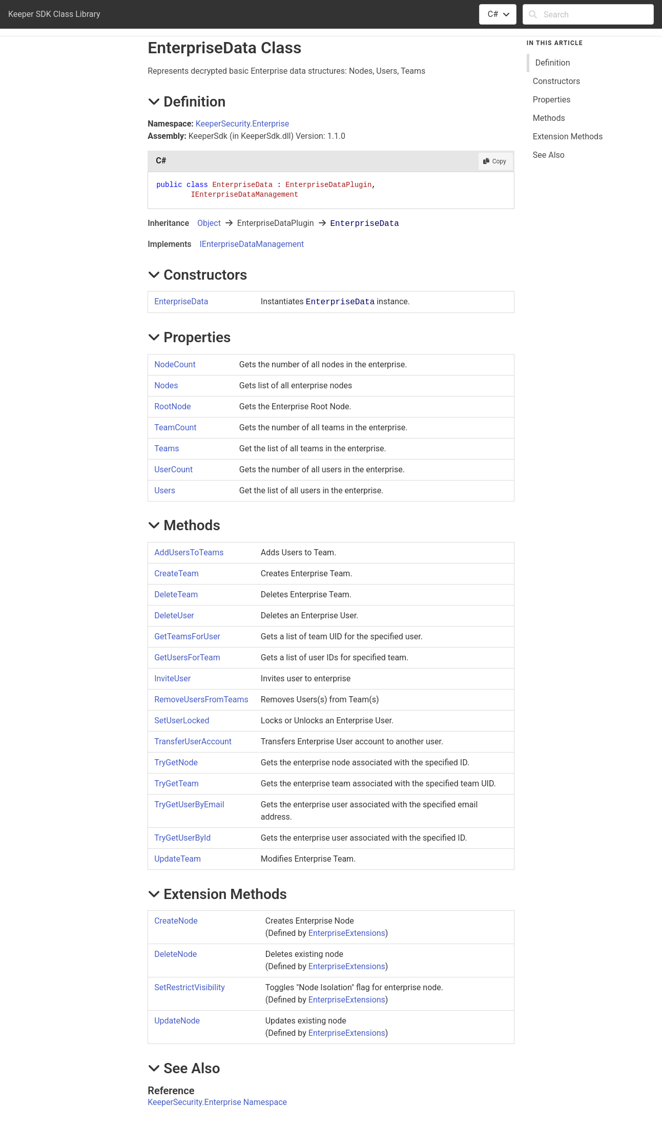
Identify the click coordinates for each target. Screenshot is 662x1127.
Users (164, 490)
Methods (549, 118)
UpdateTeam (177, 859)
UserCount (173, 469)
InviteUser (172, 678)
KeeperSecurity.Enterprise (242, 124)
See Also (549, 155)
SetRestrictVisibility (189, 987)
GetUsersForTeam (187, 657)
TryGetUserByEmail (189, 804)
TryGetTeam (176, 783)
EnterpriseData (181, 301)
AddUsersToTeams (188, 552)
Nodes (166, 385)
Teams (166, 448)
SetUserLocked (181, 720)
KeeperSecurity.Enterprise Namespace (217, 1102)
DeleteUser (174, 615)
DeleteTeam (176, 594)
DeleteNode (175, 954)
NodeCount (174, 364)
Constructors (556, 81)
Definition (552, 63)
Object (209, 223)
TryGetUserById (182, 838)
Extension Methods (568, 136)
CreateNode (176, 921)
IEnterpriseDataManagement (251, 244)
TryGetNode (176, 762)
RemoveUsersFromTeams (201, 699)
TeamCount (175, 427)
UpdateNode (177, 1021)
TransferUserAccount (193, 741)
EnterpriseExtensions (346, 933)
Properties (552, 100)
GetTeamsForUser (187, 636)
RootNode (172, 406)
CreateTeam (176, 573)
